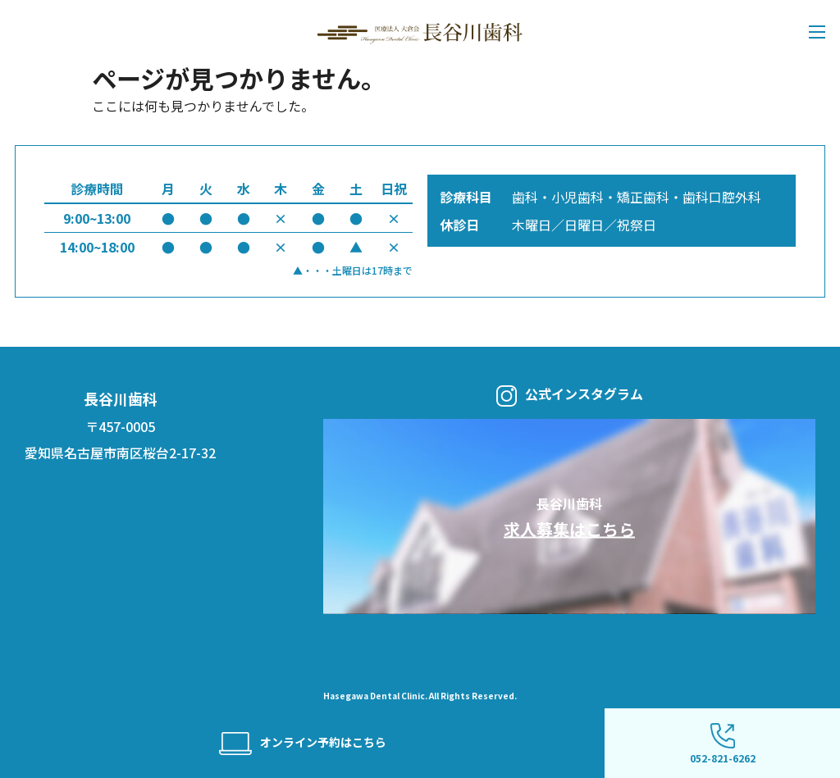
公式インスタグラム (569, 395)
